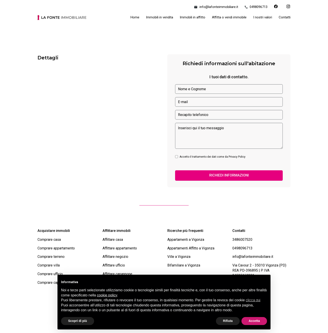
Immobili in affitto (192, 17)
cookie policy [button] (107, 295)
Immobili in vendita (159, 17)
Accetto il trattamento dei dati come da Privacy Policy (212, 156)
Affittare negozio (115, 257)
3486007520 (242, 239)
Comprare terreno (51, 257)
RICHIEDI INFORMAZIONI (229, 175)
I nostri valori (262, 17)
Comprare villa (49, 265)
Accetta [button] (254, 321)
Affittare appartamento (120, 248)
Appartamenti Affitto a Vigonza (190, 248)
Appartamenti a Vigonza (185, 239)
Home (134, 17)
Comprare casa (49, 239)
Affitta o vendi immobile (229, 17)
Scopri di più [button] (77, 321)
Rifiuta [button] (228, 321)
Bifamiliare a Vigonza (183, 265)
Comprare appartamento (56, 248)
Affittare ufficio (114, 265)
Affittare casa (113, 239)
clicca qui (253, 300)
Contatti (284, 17)
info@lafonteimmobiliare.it (216, 7)
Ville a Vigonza (178, 257)
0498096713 (256, 7)
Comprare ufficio (50, 274)
